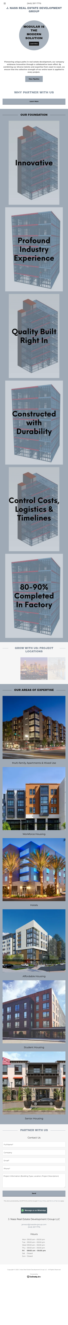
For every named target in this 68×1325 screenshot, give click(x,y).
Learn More (34, 43)
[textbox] (34, 1144)
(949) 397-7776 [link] (34, 3)
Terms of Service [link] (55, 1201)
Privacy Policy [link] (42, 1201)
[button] (7, 3)
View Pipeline (34, 79)
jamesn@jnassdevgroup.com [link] (34, 1224)
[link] (34, 9)
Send (34, 1193)
